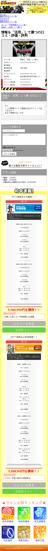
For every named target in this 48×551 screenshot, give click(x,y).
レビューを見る (24, 323)
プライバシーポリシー (24, 547)
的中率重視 (8, 514)
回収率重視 (24, 514)
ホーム (3, 14)
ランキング (4, 18)
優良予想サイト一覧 (8, 16)
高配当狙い (24, 533)
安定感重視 (40, 514)
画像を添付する (8, 147)
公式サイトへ (24, 330)
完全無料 (8, 533)
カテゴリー (4, 20)
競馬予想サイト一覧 (8, 22)
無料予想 (40, 533)
